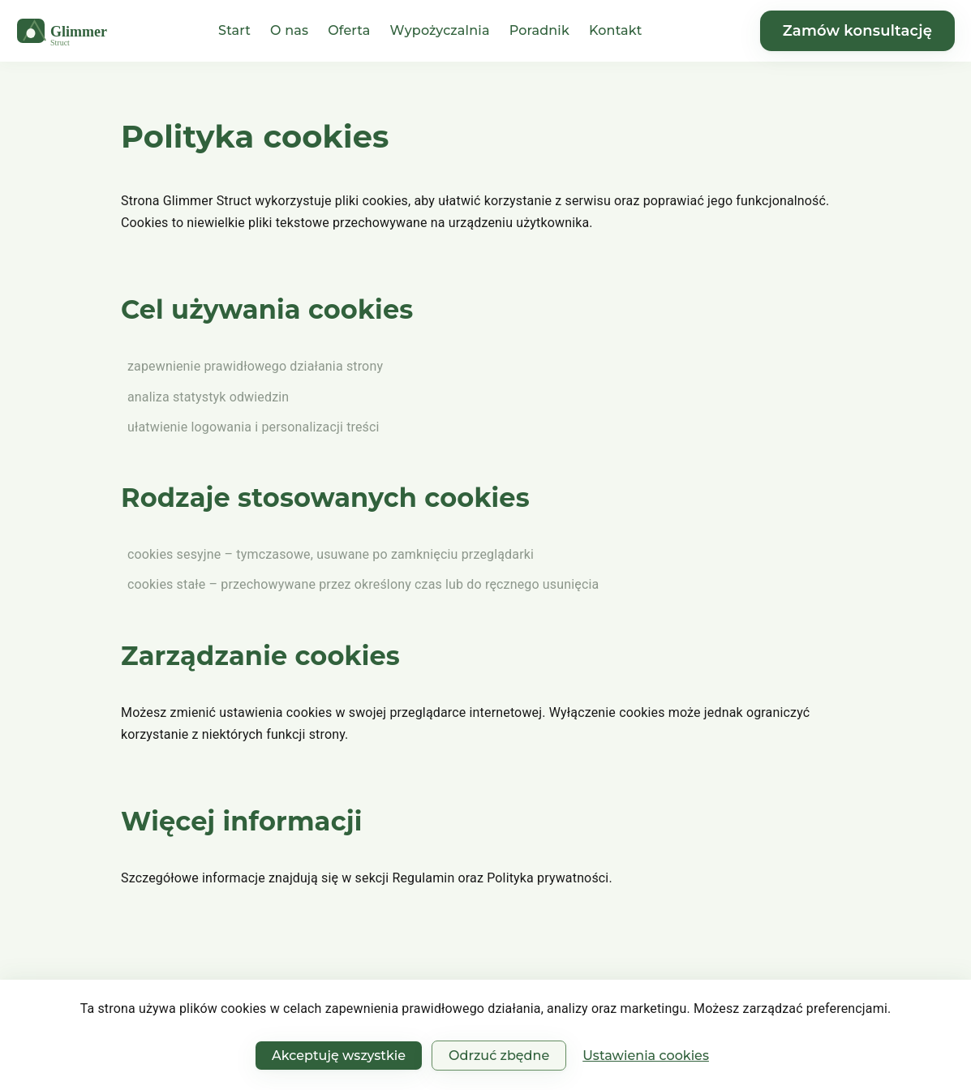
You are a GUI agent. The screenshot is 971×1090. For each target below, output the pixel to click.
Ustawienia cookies (645, 1055)
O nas (289, 30)
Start (234, 30)
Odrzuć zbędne (499, 1055)
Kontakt (615, 30)
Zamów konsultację (857, 31)
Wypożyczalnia (440, 30)
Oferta (349, 30)
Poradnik (539, 30)
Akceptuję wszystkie (339, 1055)
